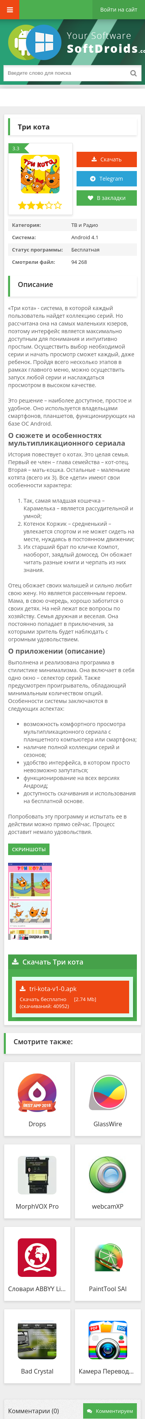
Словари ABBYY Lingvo (37, 1289)
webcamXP (107, 1206)
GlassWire (108, 1124)
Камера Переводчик (108, 1371)
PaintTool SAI (108, 1289)
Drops (37, 1124)
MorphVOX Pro (37, 1206)
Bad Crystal (37, 1371)
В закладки (107, 197)
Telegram (111, 178)
